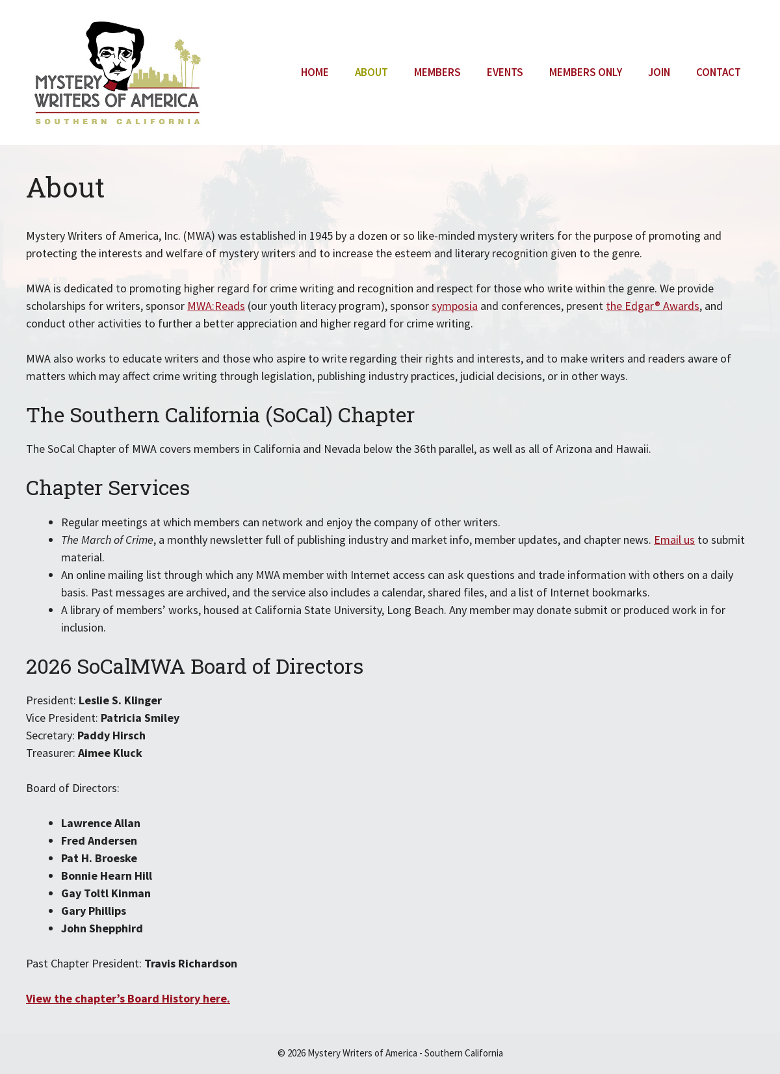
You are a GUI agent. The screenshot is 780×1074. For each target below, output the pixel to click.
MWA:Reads (216, 305)
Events (505, 72)
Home (315, 72)
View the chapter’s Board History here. (128, 998)
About (371, 72)
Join (659, 72)
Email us (674, 539)
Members (437, 72)
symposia (455, 305)
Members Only (585, 72)
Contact (718, 72)
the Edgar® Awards (652, 305)
